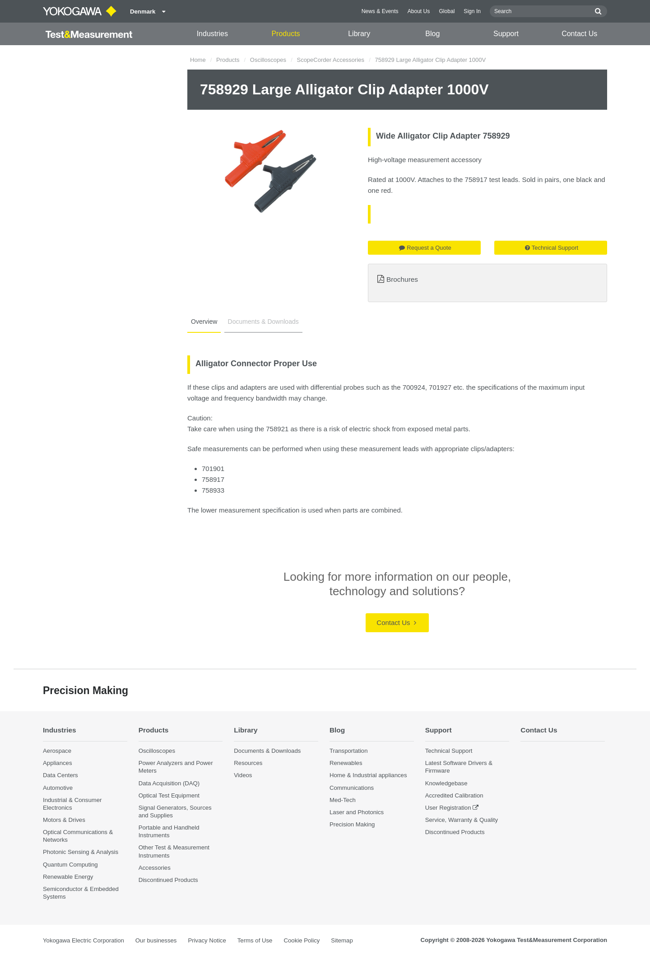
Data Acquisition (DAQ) (169, 783)
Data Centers (60, 775)
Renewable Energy (68, 876)
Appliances (57, 763)
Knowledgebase (446, 783)
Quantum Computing (70, 864)
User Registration (448, 807)
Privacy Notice (207, 940)
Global (447, 11)
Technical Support (551, 247)
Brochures (402, 279)
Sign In (472, 11)
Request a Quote (425, 247)
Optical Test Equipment (169, 795)
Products (285, 33)
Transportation (349, 750)
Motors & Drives (64, 819)
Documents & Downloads (263, 321)
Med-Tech (343, 800)
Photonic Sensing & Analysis (80, 852)
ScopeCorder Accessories (330, 59)
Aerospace (57, 750)
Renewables (346, 763)
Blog (432, 33)
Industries (212, 33)
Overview (204, 321)
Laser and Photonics (357, 812)
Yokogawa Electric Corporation (83, 940)
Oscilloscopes (268, 59)
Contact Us (579, 33)
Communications (352, 787)
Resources (248, 763)
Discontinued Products (168, 880)
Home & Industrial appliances (368, 775)
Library (359, 33)
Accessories (155, 867)
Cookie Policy (301, 940)
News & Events (380, 11)
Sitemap (342, 940)
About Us (419, 11)
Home (198, 59)
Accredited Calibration (454, 795)
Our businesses (156, 940)
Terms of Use (255, 940)
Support (506, 33)
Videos (243, 775)
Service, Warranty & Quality (461, 819)
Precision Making (352, 824)
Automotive (58, 787)
